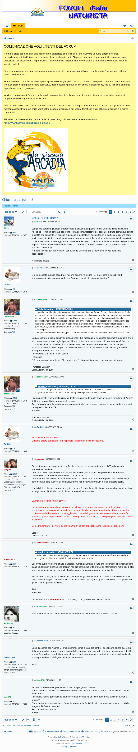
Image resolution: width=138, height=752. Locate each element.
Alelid (6, 228)
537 (14, 628)
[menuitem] (124, 25)
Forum (19, 25)
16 (14, 289)
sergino (7, 470)
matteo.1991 (9, 657)
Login (19, 31)
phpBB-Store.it (76, 743)
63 (14, 701)
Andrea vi (8, 623)
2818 (15, 474)
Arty (59, 740)
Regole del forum (11, 206)
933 (14, 564)
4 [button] (122, 211)
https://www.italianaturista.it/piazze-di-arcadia (27, 122)
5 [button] (126, 211)
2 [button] (114, 211)
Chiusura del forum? (17, 199)
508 (14, 233)
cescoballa (9, 316)
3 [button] (118, 211)
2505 (15, 321)
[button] (134, 212)
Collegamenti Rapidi (8, 26)
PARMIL (7, 285)
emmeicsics (9, 559)
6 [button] (130, 211)
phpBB (60, 737)
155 (14, 662)
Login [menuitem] (132, 26)
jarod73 (7, 697)
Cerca (9, 31)
